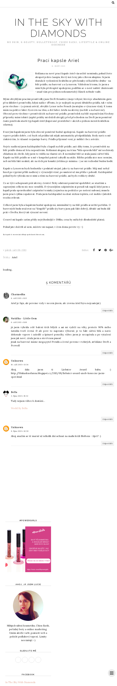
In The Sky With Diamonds (58, 27)
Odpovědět (108, 310)
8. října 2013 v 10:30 (19, 431)
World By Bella (19, 408)
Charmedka (18, 294)
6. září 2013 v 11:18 (19, 322)
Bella (14, 392)
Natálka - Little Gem (24, 318)
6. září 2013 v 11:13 (19, 298)
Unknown (17, 360)
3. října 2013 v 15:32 (19, 396)
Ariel (14, 257)
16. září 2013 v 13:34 (19, 364)
